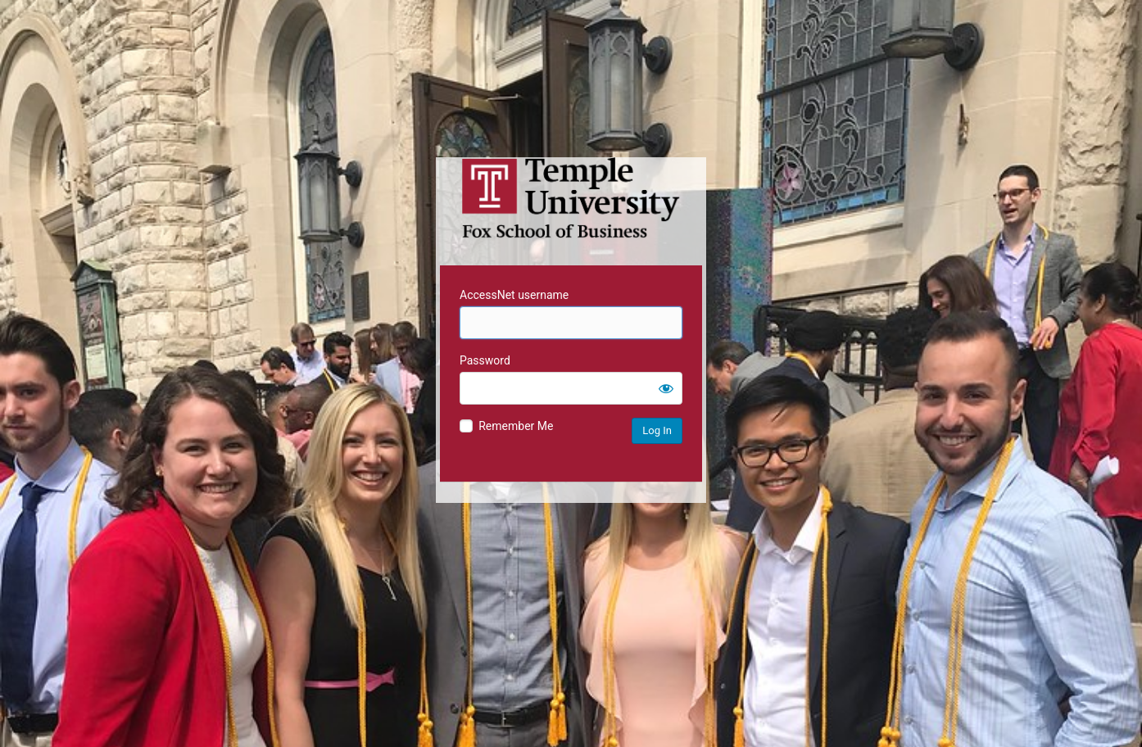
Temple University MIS (571, 198)
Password (485, 360)
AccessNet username (514, 294)
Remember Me (515, 425)
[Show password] (666, 388)
